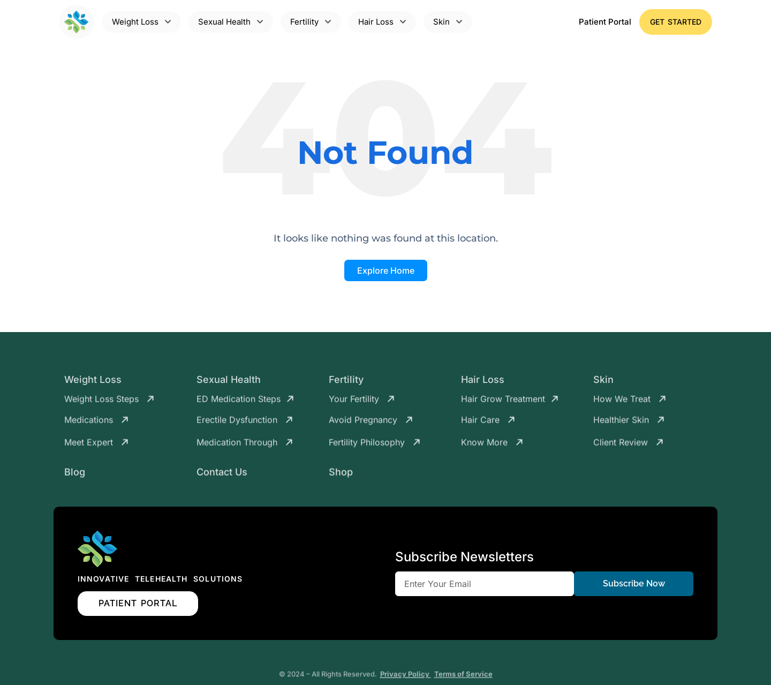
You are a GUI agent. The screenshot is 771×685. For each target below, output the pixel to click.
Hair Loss (482, 382)
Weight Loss (93, 382)
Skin (603, 382)
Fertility (346, 382)
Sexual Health (228, 382)
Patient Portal (605, 22)
